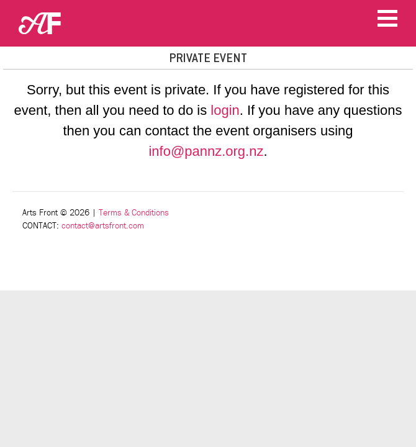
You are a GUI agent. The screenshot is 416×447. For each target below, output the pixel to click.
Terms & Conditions (134, 212)
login (224, 110)
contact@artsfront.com (102, 225)
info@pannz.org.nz (205, 151)
